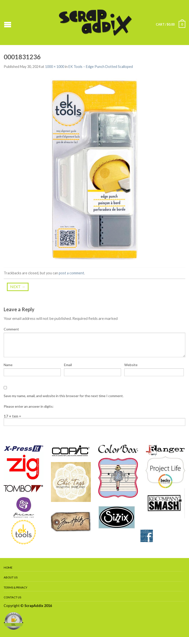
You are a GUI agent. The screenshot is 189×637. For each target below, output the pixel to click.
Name (8, 365)
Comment (11, 329)
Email (68, 365)
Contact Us (12, 597)
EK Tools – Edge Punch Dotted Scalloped (100, 66)
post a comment (71, 273)
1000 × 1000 (54, 66)
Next (17, 286)
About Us (10, 577)
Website (131, 365)
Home (8, 567)
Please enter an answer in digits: (29, 406)
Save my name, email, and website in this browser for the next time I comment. (64, 396)
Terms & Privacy (15, 587)
